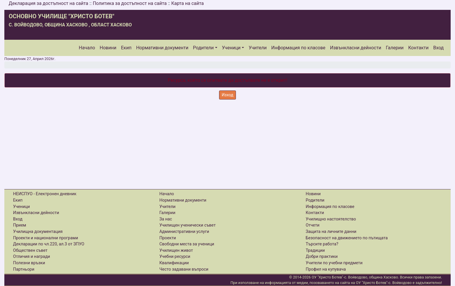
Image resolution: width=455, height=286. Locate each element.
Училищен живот (176, 250)
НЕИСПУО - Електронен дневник (44, 193)
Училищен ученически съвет (187, 225)
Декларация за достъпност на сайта (48, 3)
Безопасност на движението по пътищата (347, 238)
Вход (438, 47)
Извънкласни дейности (355, 47)
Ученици (231, 47)
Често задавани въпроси (183, 269)
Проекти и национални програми (45, 238)
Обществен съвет (30, 250)
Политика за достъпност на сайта (130, 3)
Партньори (23, 269)
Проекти (167, 238)
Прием (19, 225)
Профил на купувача (326, 269)
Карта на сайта (187, 3)
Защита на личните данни (331, 231)
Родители (203, 47)
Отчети (312, 225)
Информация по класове (298, 47)
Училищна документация (38, 231)
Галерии (395, 47)
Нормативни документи (162, 47)
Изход (227, 95)
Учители (258, 47)
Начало (87, 47)
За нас (165, 219)
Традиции (315, 250)
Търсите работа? (322, 244)
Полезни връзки (29, 262)
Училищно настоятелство (331, 219)
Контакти (418, 47)
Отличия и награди (31, 256)
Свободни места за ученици (186, 244)
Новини (108, 47)
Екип (126, 47)
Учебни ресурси (174, 256)
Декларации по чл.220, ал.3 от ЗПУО (48, 244)
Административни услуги (184, 231)
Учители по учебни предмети (334, 262)
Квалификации (174, 262)
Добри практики (321, 256)
